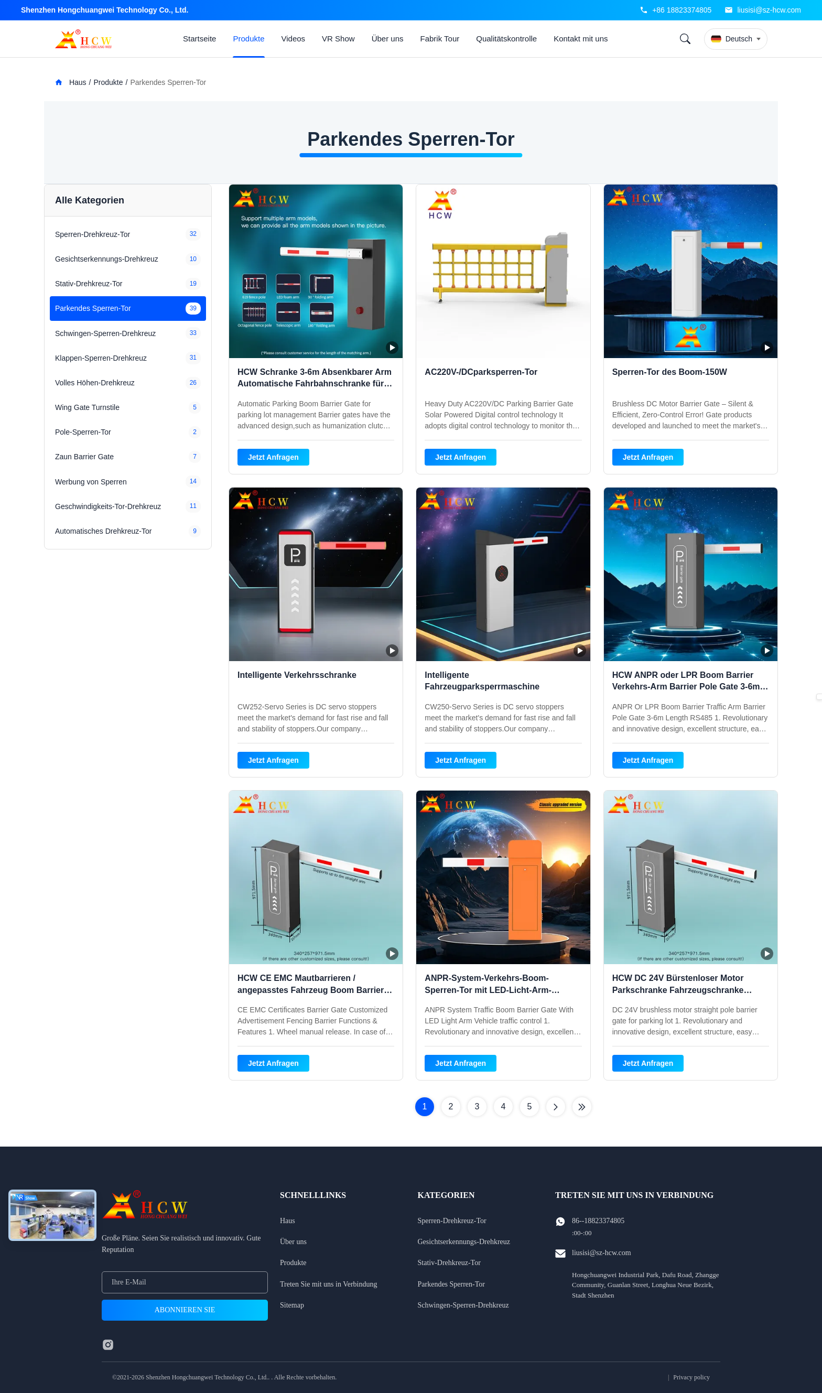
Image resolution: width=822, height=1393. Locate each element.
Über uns (388, 38)
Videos (294, 38)
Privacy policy (691, 1377)
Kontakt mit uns (581, 38)
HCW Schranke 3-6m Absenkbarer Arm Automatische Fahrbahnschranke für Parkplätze (314, 384)
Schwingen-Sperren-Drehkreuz (463, 1305)
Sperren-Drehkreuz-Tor (452, 1221)
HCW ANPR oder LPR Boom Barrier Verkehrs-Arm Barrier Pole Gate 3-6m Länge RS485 (686, 687)
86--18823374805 (598, 1221)
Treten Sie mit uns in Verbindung (328, 1284)
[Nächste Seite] (555, 1106)
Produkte (248, 38)
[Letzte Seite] (581, 1106)
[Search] (685, 38)
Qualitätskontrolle (506, 38)
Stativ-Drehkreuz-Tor (449, 1263)
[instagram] (108, 1344)
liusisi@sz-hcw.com (769, 10)
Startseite (199, 38)
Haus (70, 82)
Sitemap (292, 1305)
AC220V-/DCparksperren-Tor (481, 372)
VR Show (338, 38)
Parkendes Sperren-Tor (451, 1284)
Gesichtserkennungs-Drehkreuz (464, 1242)
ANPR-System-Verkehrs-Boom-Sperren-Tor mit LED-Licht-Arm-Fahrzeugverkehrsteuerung (488, 990)
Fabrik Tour (440, 38)
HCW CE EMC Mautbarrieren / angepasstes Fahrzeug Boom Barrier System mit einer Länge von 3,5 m (310, 990)
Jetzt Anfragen (273, 457)
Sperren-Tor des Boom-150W (669, 372)
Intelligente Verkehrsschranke (296, 675)
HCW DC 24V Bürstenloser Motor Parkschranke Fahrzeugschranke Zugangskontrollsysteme (678, 990)
